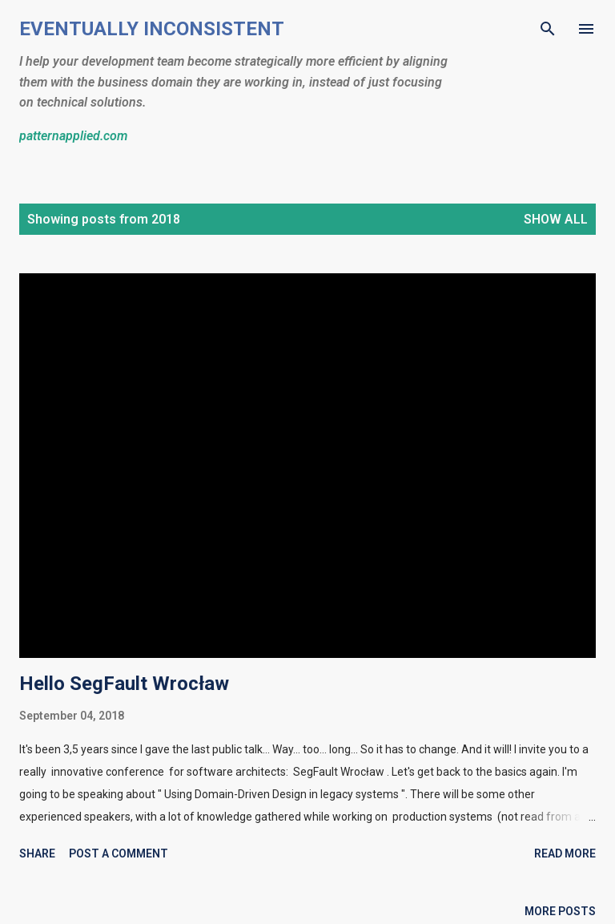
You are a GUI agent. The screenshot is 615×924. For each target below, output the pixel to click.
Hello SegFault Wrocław (124, 683)
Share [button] (37, 853)
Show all (556, 219)
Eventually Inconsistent (151, 29)
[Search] (547, 28)
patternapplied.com (73, 135)
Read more (565, 853)
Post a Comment (118, 853)
